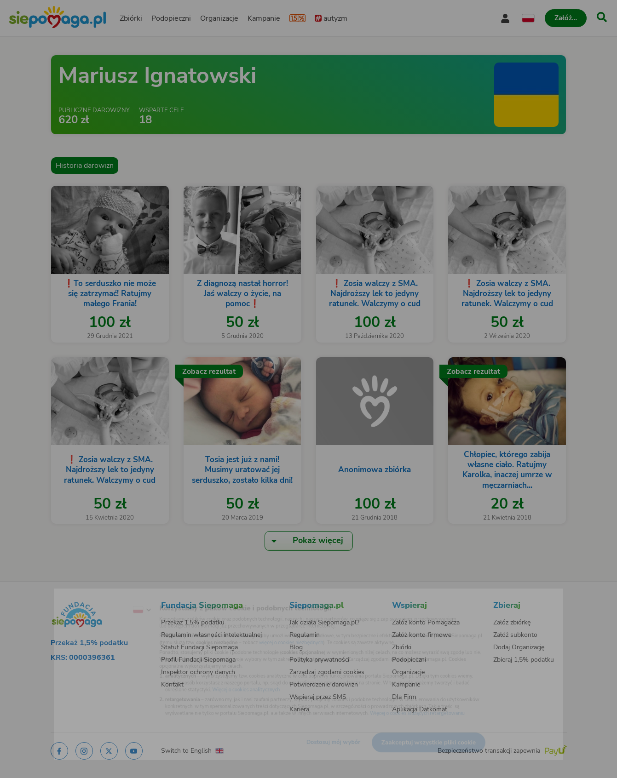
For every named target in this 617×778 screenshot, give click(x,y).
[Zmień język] (107, 596)
